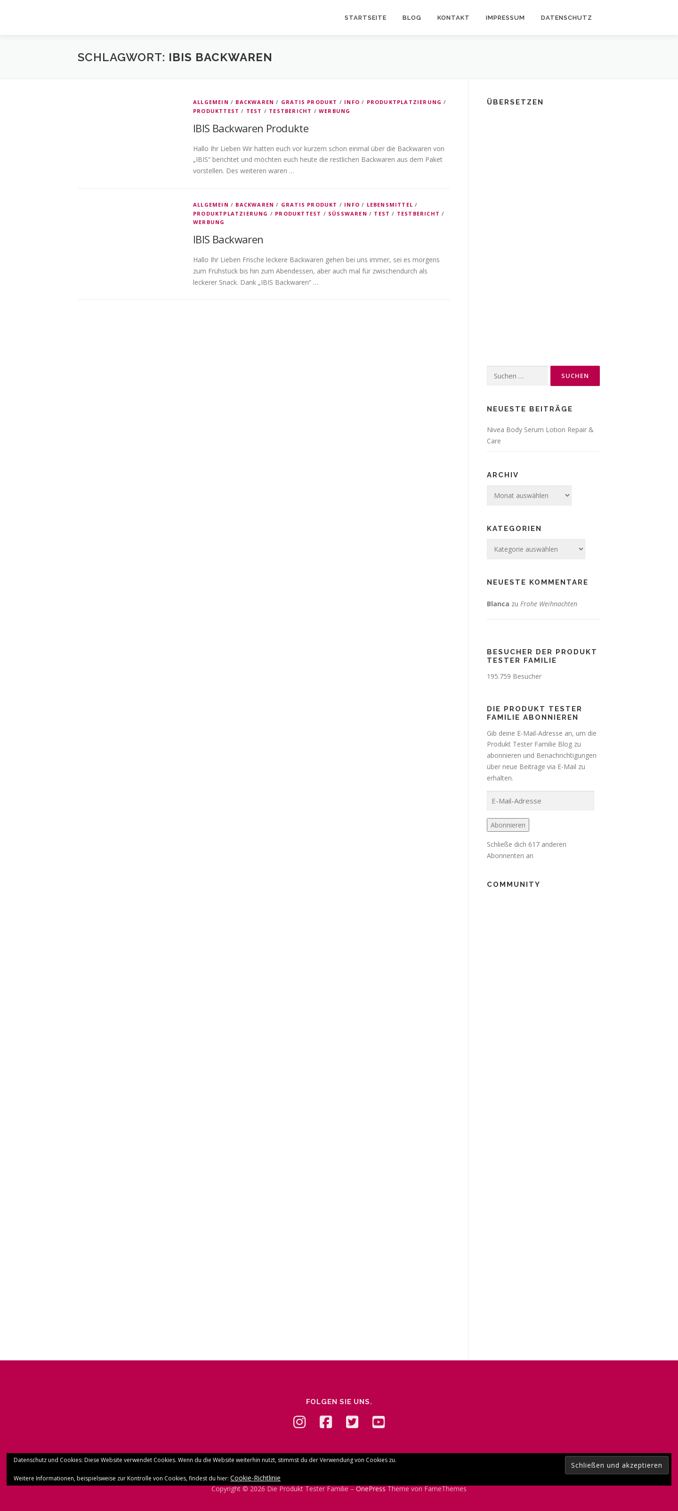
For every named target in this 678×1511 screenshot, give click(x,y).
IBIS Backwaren (228, 239)
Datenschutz (566, 17)
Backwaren (254, 101)
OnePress (371, 1488)
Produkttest (216, 110)
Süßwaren (347, 213)
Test (254, 110)
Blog (412, 17)
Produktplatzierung (404, 101)
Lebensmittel (390, 204)
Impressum (505, 17)
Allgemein (211, 101)
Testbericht (290, 110)
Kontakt (453, 17)
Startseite (366, 17)
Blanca (498, 603)
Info (352, 101)
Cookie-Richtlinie (255, 1477)
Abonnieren (508, 824)
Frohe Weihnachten (548, 603)
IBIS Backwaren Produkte (250, 128)
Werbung (334, 110)
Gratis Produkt (309, 101)
